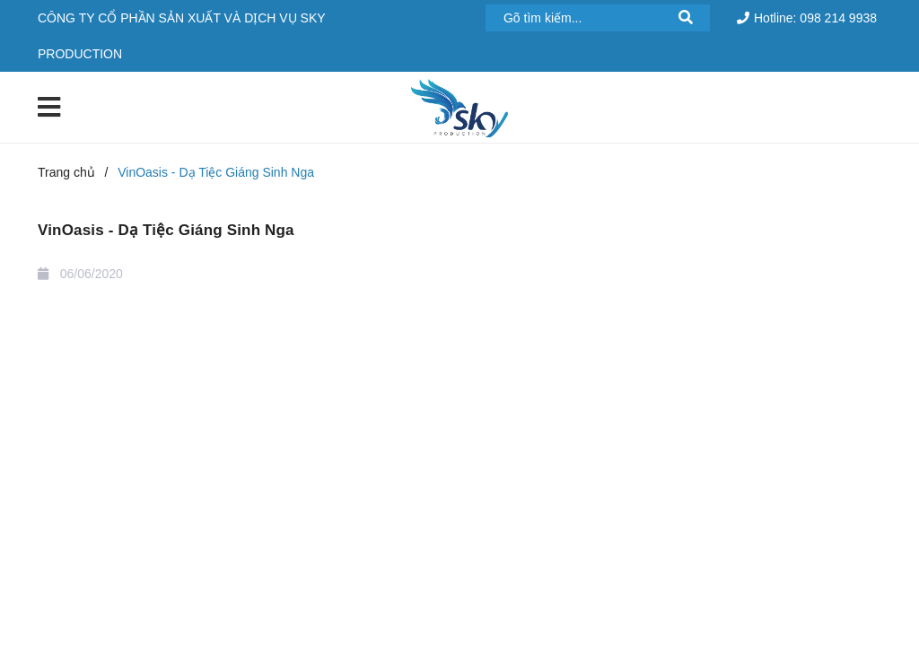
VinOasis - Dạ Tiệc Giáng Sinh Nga (166, 230)
